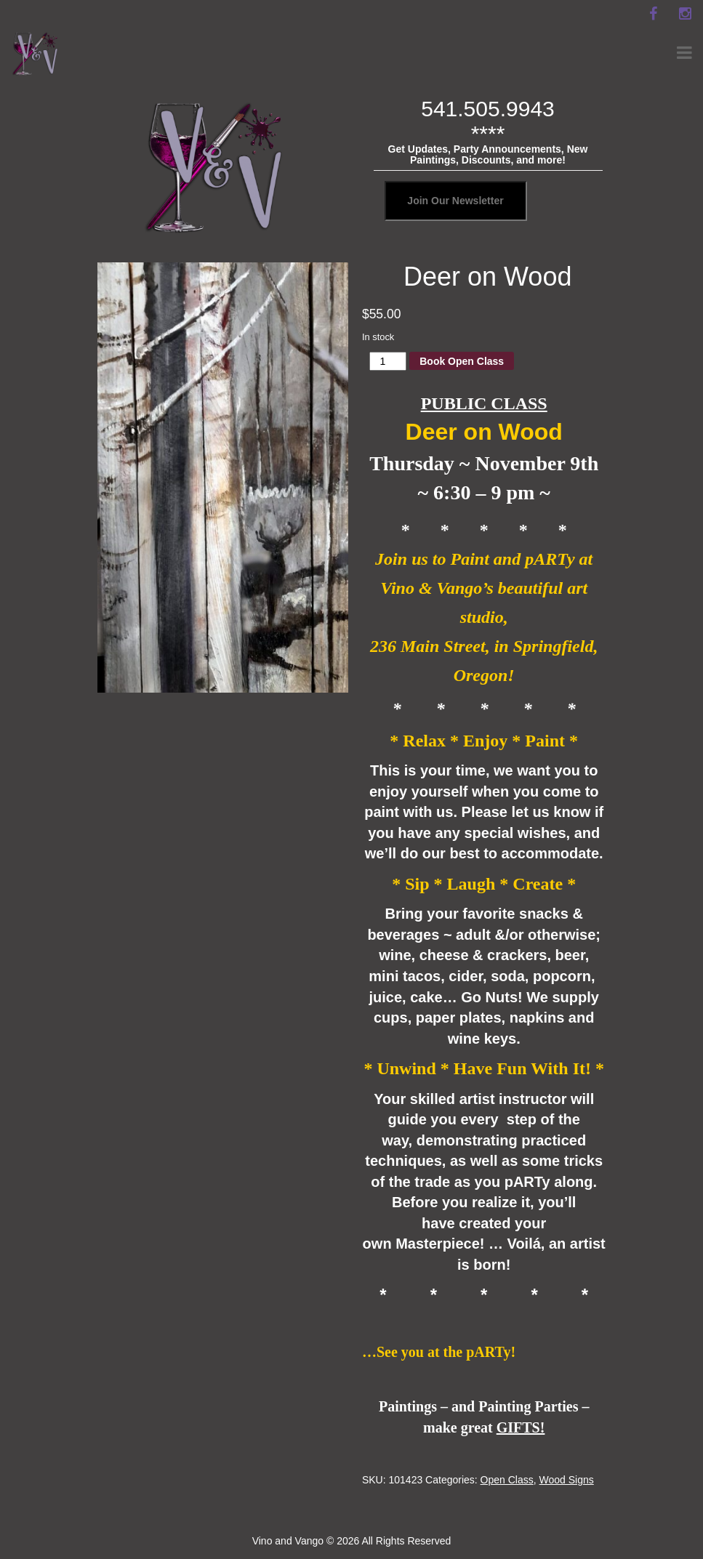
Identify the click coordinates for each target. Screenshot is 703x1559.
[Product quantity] (387, 361)
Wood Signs (566, 1480)
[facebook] (653, 14)
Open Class (507, 1480)
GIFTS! (521, 1427)
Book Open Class (461, 361)
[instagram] (685, 14)
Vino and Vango (288, 1541)
